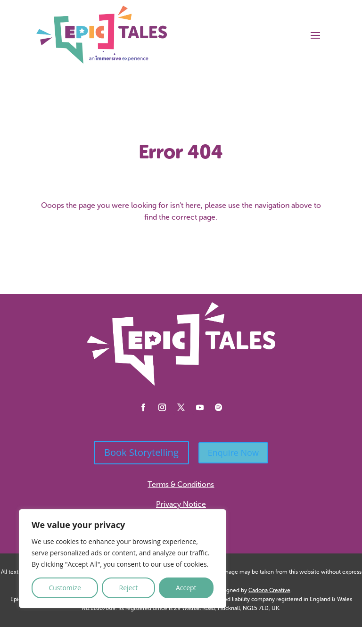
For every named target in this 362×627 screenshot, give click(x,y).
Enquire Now (233, 452)
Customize (65, 587)
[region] (122, 558)
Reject (128, 587)
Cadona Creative (269, 590)
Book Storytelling (141, 452)
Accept (186, 587)
